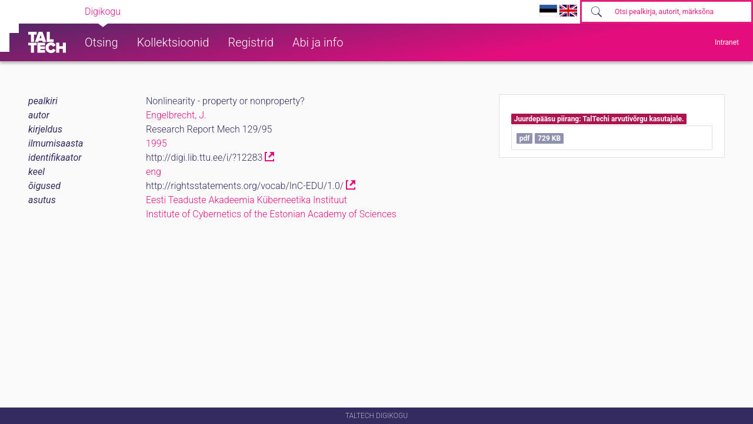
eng (153, 171)
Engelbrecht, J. (176, 115)
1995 (156, 143)
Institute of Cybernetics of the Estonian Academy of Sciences (271, 214)
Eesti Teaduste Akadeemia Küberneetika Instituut (246, 200)
